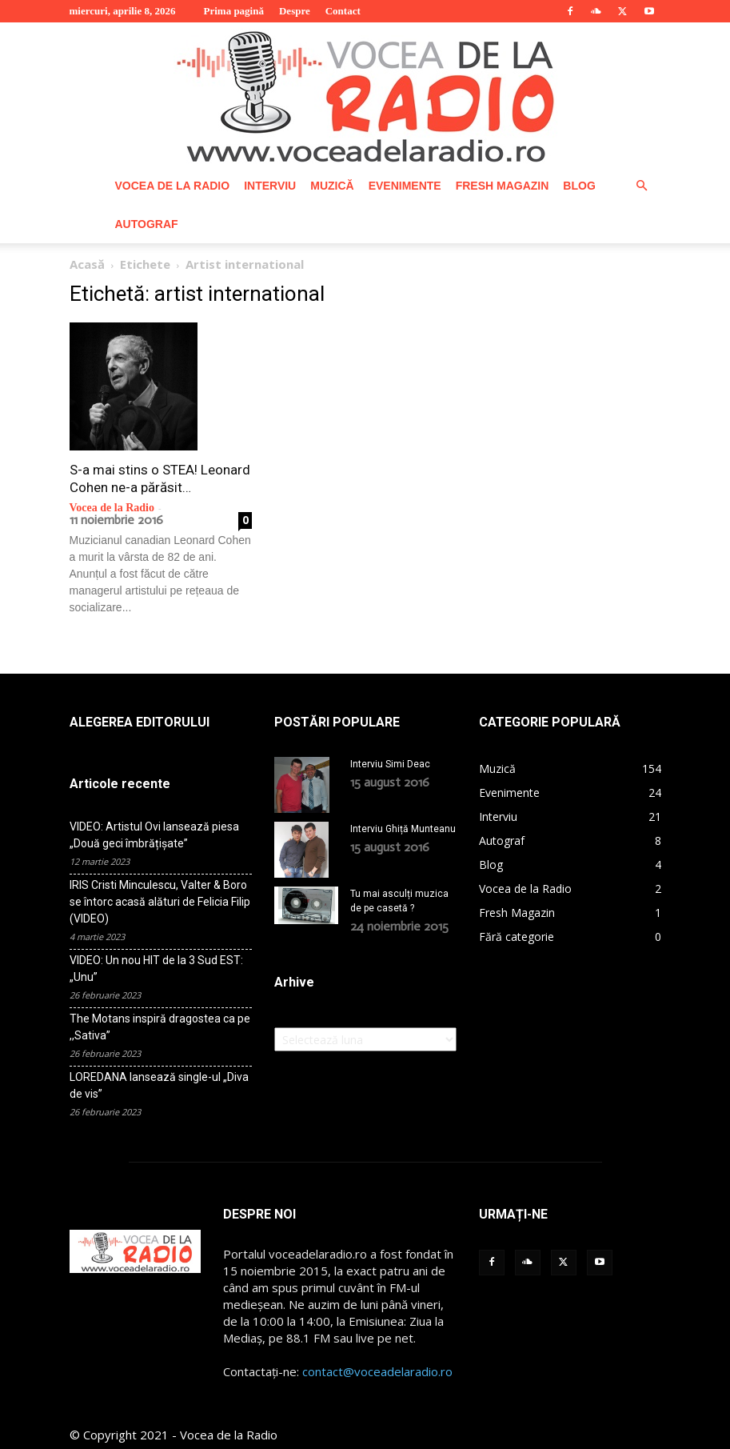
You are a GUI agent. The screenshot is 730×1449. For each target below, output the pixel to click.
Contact (343, 11)
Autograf (146, 224)
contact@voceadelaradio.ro (377, 1371)
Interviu (270, 185)
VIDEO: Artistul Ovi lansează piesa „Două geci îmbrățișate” (154, 835)
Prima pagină (233, 11)
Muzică (331, 185)
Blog (579, 185)
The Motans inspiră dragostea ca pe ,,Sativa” (160, 1027)
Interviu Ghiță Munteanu (403, 829)
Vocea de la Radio (172, 185)
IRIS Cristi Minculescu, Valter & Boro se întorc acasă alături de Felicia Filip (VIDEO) (160, 902)
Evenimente (405, 185)
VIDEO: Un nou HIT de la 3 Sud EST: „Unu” (156, 968)
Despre (294, 11)
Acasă (87, 264)
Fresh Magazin (502, 185)
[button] (642, 186)
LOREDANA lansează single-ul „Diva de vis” (159, 1085)
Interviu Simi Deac (390, 764)
